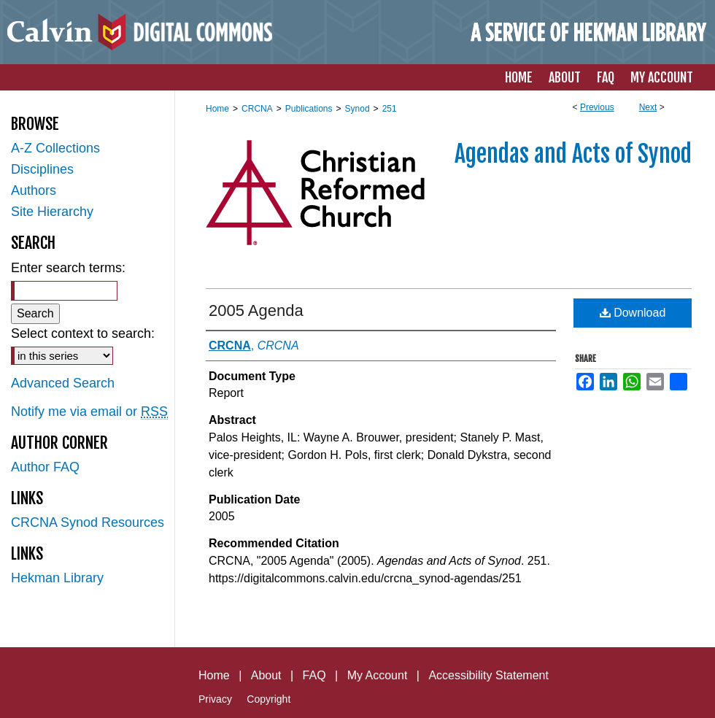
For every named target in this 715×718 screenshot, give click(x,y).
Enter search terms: (68, 267)
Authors (33, 190)
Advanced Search (63, 383)
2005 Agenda (256, 310)
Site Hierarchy (52, 211)
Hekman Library (57, 578)
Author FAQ (45, 467)
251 (389, 109)
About (266, 675)
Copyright (268, 699)
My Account (377, 675)
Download (633, 312)
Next (648, 107)
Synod (357, 109)
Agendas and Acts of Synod (573, 154)
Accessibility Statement (488, 675)
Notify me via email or (89, 412)
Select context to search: (83, 333)
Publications (309, 109)
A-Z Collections (55, 148)
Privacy (215, 699)
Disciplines (42, 169)
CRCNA (257, 109)
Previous (597, 107)
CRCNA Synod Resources (87, 522)
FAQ (314, 675)
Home (217, 109)
